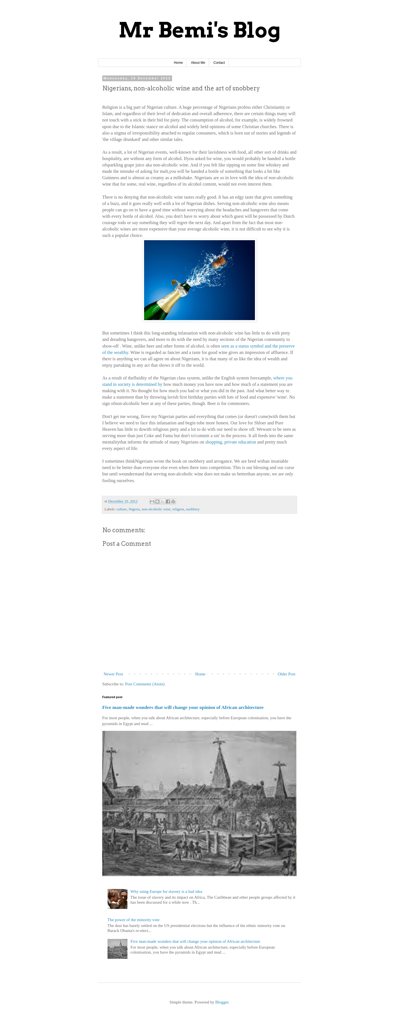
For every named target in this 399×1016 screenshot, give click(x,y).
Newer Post (113, 674)
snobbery (193, 509)
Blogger (222, 1002)
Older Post (286, 674)
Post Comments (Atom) (145, 684)
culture (121, 509)
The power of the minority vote (134, 920)
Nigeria (134, 509)
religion (178, 509)
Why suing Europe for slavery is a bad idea (166, 891)
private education (240, 442)
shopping (213, 442)
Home (178, 63)
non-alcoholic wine (156, 509)
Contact (219, 63)
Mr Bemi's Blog (200, 30)
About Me (198, 63)
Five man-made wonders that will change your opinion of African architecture (183, 707)
